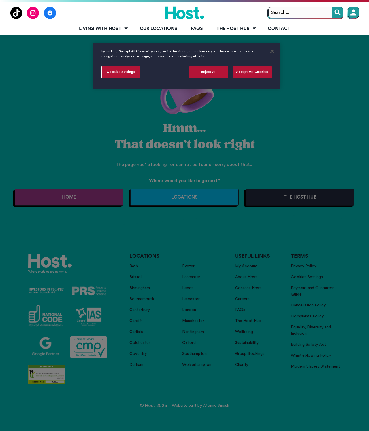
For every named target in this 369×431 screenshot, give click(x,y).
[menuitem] (102, 28)
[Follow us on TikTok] (16, 17)
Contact (279, 28)
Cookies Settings (121, 72)
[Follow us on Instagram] (33, 17)
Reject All (209, 72)
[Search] (337, 12)
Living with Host (104, 28)
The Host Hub (236, 28)
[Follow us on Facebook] (50, 17)
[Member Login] (353, 12)
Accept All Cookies (252, 72)
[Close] (272, 51)
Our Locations (158, 28)
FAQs (197, 28)
